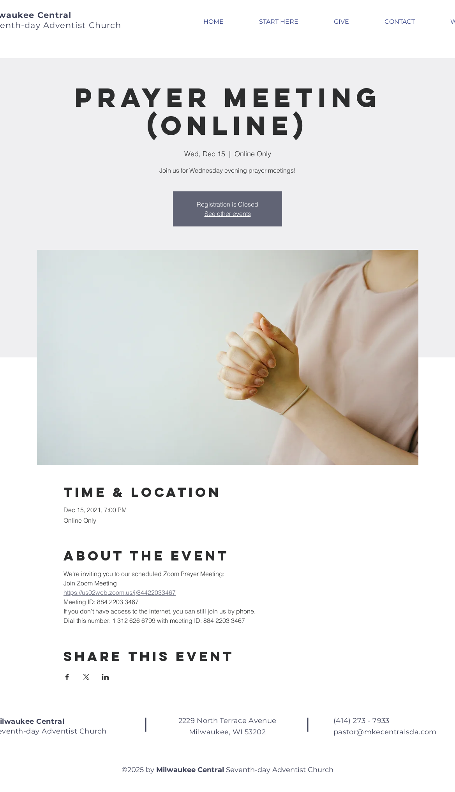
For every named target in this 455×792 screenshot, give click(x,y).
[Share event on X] (86, 677)
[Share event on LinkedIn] (105, 677)
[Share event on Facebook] (67, 677)
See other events (228, 213)
